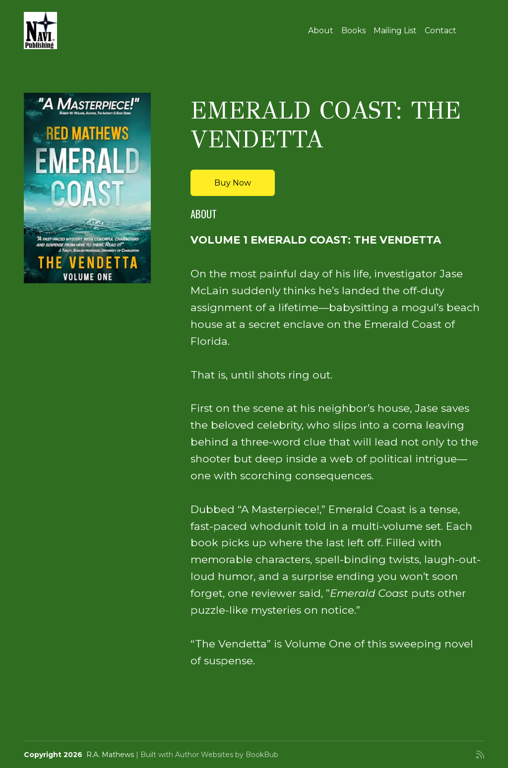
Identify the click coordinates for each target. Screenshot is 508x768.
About (320, 30)
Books (353, 30)
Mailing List (395, 30)
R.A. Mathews (110, 754)
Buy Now (232, 183)
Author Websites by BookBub (226, 754)
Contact (440, 30)
